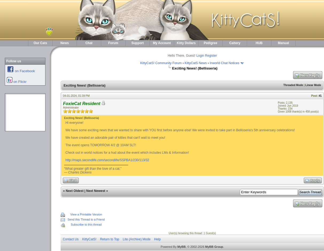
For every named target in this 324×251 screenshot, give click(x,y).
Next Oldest (75, 191)
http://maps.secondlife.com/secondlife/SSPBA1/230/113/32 (107, 160)
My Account (162, 43)
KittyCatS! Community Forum (161, 63)
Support (137, 43)
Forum (113, 43)
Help (157, 239)
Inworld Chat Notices (224, 63)
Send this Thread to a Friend (86, 219)
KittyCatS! (89, 239)
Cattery (234, 43)
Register (211, 55)
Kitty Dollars (186, 43)
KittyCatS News (196, 63)
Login (200, 55)
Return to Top (109, 239)
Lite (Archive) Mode (137, 239)
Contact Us (71, 239)
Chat (89, 43)
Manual (283, 43)
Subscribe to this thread (86, 224)
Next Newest (95, 191)
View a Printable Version (86, 214)
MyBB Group (214, 246)
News (64, 43)
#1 (320, 95)
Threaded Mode (293, 85)
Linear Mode (313, 85)
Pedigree (210, 43)
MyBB (181, 246)
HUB (259, 43)
